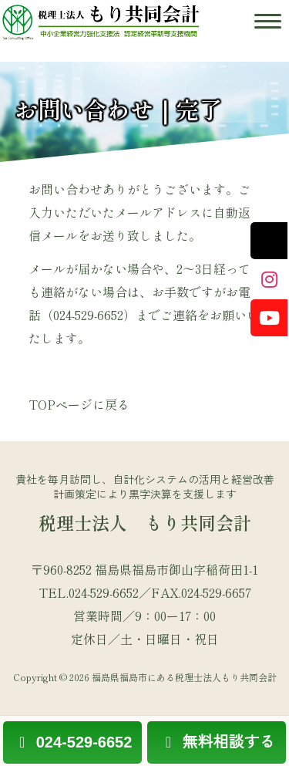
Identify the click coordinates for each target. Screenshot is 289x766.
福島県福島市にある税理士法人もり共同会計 (184, 676)
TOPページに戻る (79, 404)
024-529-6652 (72, 742)
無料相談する (217, 742)
